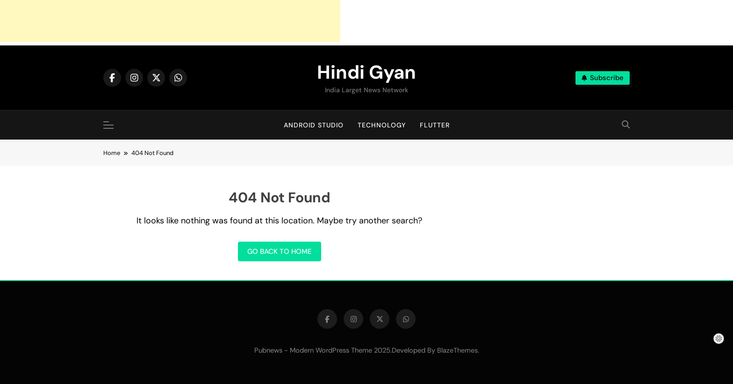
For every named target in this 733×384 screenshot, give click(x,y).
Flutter (435, 125)
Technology (382, 125)
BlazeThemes (457, 350)
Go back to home (279, 251)
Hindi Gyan (366, 72)
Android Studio (314, 125)
